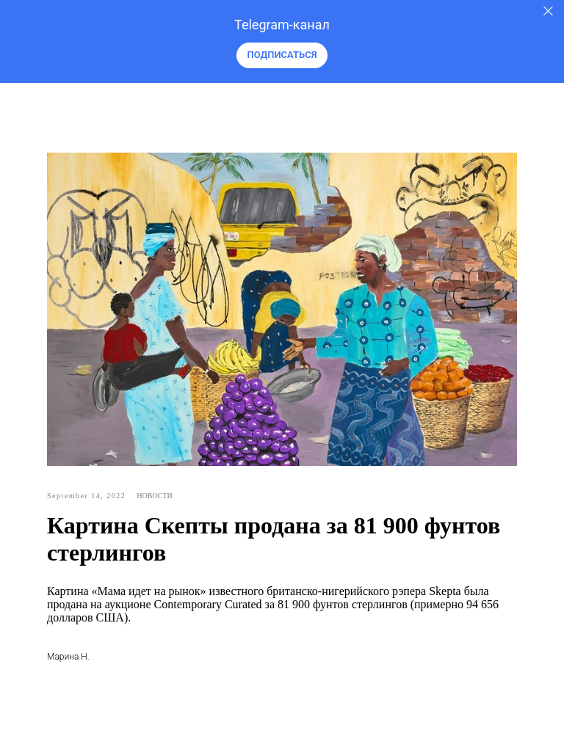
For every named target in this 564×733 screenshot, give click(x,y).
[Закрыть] (548, 11)
